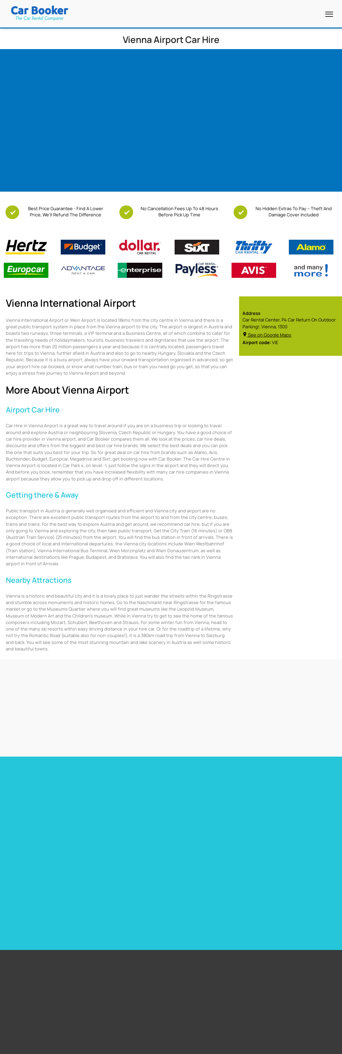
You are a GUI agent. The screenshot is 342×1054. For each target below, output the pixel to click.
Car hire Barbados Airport (113, 803)
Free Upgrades (37, 900)
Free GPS (32, 892)
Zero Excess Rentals (43, 917)
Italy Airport (245, 917)
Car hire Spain (185, 812)
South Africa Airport (252, 892)
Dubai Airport (141, 917)
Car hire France (187, 803)
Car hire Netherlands (276, 821)
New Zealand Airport (253, 900)
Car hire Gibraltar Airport (112, 830)
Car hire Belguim (272, 812)
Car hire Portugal (189, 821)
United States (247, 883)
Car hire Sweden (272, 830)
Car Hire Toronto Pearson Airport (37, 812)
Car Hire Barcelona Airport (114, 812)
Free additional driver (44, 883)
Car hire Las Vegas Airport (30, 830)
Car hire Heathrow (22, 821)
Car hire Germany (273, 803)
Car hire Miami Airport (25, 803)
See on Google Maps (267, 335)
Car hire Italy (184, 830)
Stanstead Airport (146, 900)
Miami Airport (141, 892)
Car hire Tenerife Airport (112, 821)
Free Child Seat (38, 909)
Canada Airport (248, 909)
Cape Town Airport (146, 883)
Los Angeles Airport (147, 909)
